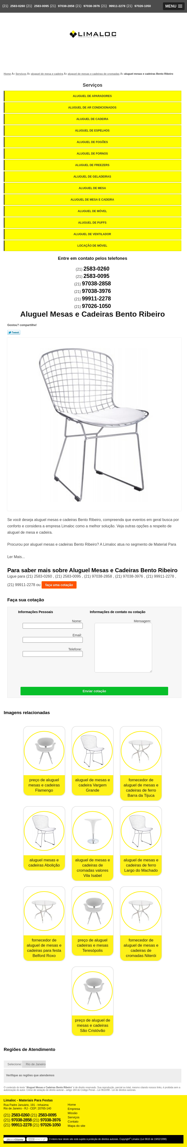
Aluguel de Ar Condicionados (92, 107)
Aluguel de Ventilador (93, 234)
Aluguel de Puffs (92, 222)
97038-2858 (66, 6)
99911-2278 (117, 6)
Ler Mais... (16, 557)
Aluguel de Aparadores (92, 96)
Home (72, 1104)
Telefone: (53, 652)
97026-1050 (142, 6)
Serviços (92, 85)
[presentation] (48, 670)
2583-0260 (17, 6)
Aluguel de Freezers (92, 165)
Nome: (53, 624)
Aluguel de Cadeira (92, 119)
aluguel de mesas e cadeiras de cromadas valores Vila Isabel (92, 868)
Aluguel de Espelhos (92, 130)
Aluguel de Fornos (93, 153)
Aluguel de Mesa (93, 188)
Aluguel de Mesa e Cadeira (93, 199)
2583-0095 (41, 6)
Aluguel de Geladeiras (92, 176)
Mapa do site (76, 1126)
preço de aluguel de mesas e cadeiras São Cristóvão (92, 1025)
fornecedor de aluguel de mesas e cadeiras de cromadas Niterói (141, 948)
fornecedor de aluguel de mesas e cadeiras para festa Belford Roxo (44, 948)
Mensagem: (123, 646)
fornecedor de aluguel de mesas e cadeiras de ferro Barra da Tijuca (141, 788)
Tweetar (13, 332)
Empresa (74, 1109)
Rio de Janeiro (36, 1064)
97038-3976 (91, 6)
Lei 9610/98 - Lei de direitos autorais (116, 1090)
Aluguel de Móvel (93, 211)
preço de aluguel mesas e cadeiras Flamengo (44, 785)
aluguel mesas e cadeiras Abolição (44, 862)
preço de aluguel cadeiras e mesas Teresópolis (92, 945)
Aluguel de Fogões (93, 142)
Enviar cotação (94, 691)
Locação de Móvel (92, 245)
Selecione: (15, 1064)
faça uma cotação (59, 585)
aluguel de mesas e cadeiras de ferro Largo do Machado (141, 865)
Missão (72, 1113)
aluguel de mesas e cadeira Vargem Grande (92, 785)
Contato (73, 1121)
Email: (53, 638)
